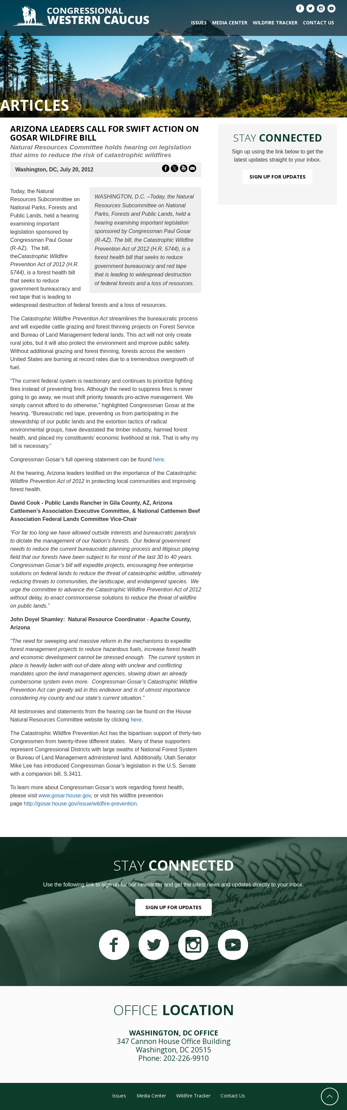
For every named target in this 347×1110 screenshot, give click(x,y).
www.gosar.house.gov (65, 795)
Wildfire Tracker (275, 22)
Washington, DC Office (173, 1033)
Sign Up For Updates (277, 176)
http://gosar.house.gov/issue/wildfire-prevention (80, 804)
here (158, 459)
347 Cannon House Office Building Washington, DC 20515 (173, 1045)
